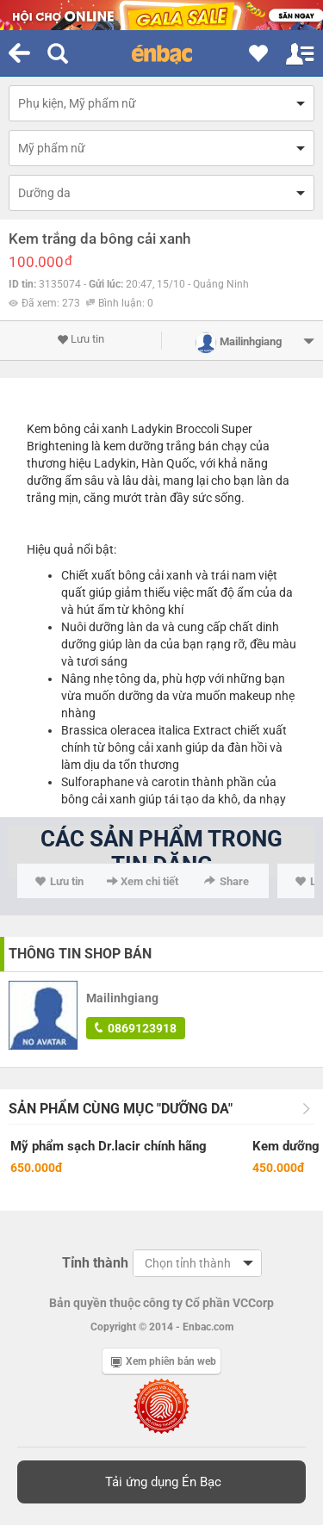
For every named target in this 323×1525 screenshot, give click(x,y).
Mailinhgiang (122, 998)
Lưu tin (80, 339)
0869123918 (136, 1028)
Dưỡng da (44, 193)
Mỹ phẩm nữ (51, 148)
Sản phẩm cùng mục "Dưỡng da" (121, 1108)
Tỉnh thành (95, 1263)
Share (226, 881)
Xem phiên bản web (163, 1361)
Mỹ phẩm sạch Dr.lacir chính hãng (108, 1146)
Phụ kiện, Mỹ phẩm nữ (77, 103)
